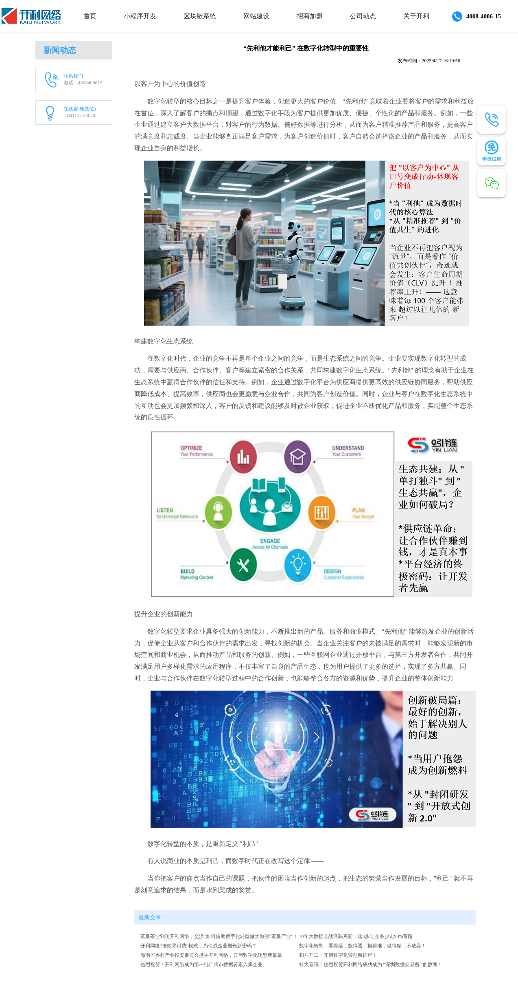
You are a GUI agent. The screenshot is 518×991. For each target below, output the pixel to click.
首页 (89, 16)
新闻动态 (60, 50)
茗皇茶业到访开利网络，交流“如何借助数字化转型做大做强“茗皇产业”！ (219, 936)
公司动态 (363, 16)
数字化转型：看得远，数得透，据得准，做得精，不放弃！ (362, 946)
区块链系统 (200, 16)
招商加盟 (310, 16)
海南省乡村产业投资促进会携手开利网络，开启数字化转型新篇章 (211, 955)
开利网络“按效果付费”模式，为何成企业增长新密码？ (198, 946)
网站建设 (256, 16)
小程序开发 (140, 16)
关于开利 (416, 16)
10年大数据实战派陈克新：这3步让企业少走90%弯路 (356, 936)
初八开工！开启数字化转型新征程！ (338, 955)
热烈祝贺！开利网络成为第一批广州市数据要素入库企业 (201, 964)
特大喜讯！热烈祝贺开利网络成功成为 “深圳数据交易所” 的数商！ (371, 964)
